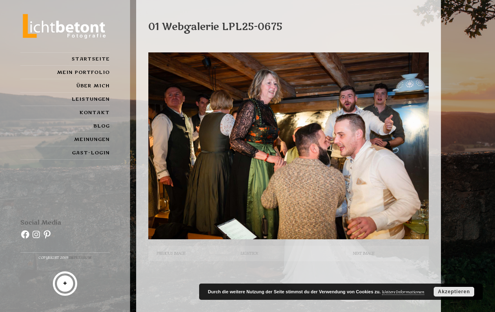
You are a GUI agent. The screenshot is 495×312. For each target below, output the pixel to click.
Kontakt (94, 112)
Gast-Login (91, 153)
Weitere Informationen (403, 292)
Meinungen (92, 139)
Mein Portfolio (83, 72)
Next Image (363, 253)
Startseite (91, 59)
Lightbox (249, 253)
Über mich (93, 85)
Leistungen (91, 99)
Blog (101, 126)
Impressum (80, 258)
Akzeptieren (454, 292)
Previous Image (170, 253)
